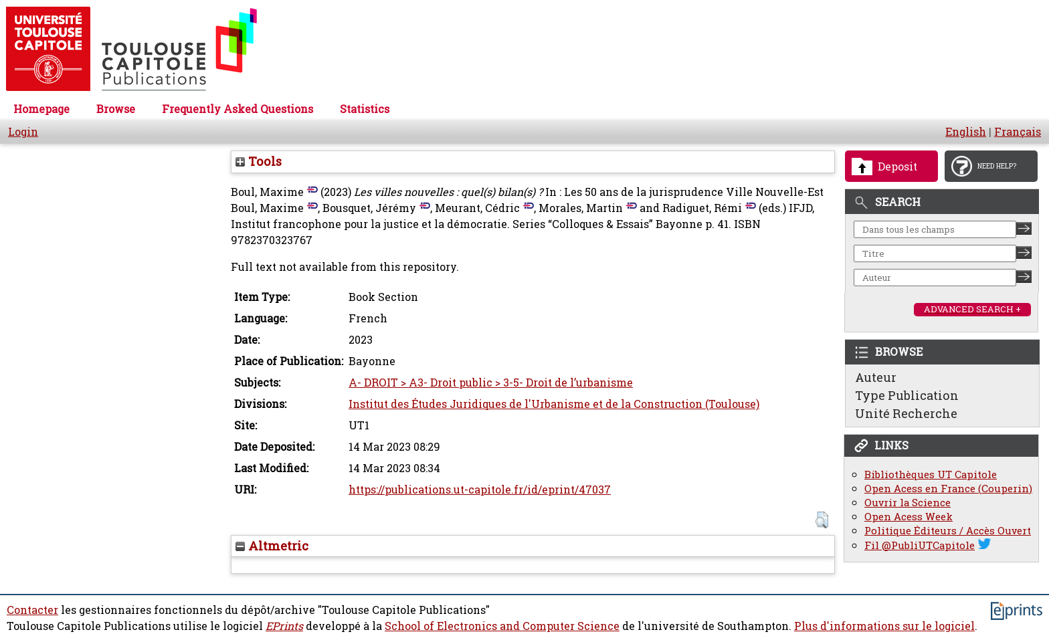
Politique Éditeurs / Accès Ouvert (947, 531)
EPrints (284, 626)
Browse (115, 109)
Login (23, 131)
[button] (822, 520)
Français (1017, 131)
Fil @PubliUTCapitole (919, 545)
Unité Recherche (906, 413)
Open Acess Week (908, 517)
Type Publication (907, 395)
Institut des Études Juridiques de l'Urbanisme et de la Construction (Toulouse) (554, 404)
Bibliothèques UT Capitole (930, 474)
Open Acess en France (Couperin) (948, 489)
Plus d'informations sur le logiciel (884, 626)
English (965, 131)
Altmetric (271, 546)
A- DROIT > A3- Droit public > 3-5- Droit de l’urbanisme (491, 382)
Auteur (875, 377)
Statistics (364, 109)
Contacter (32, 610)
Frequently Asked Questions (237, 109)
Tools (258, 161)
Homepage (41, 109)
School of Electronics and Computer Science (502, 626)
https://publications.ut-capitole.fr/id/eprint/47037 (480, 489)
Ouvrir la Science (907, 503)
